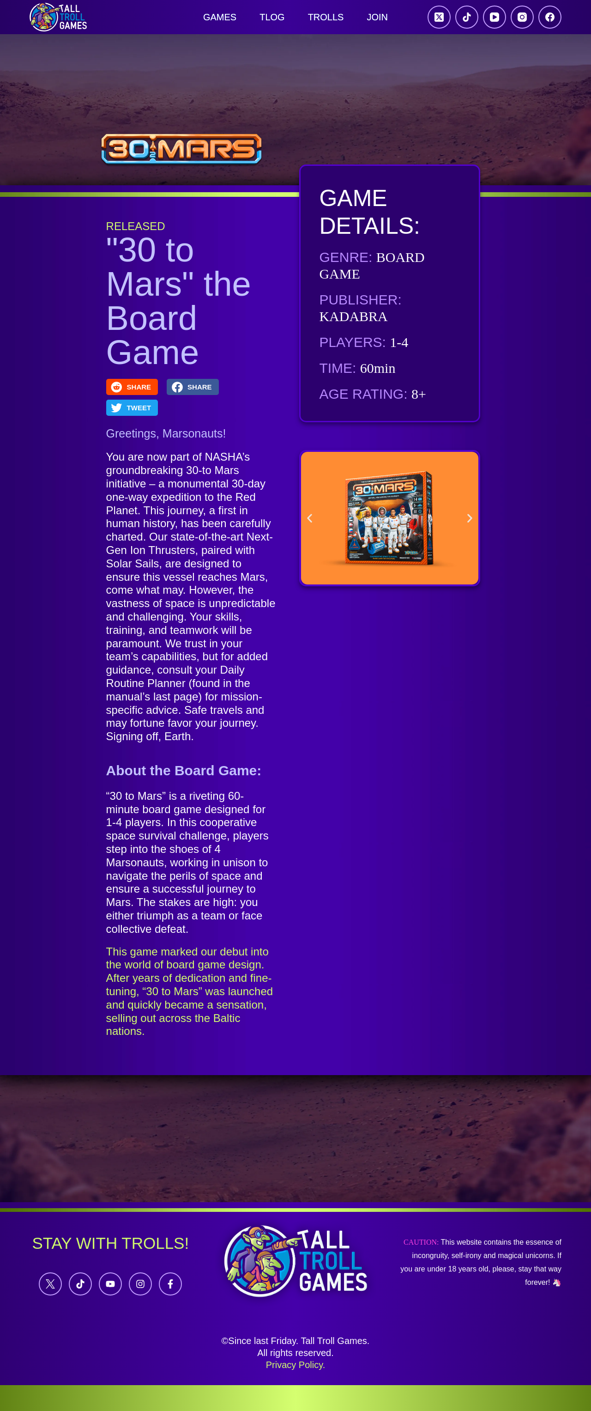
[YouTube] (494, 17)
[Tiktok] (80, 1283)
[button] (132, 387)
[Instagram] (522, 17)
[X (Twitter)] (439, 17)
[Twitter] (50, 1283)
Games (219, 17)
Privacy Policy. (296, 1365)
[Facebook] (549, 17)
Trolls (326, 17)
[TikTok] (466, 17)
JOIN (377, 17)
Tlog (271, 17)
